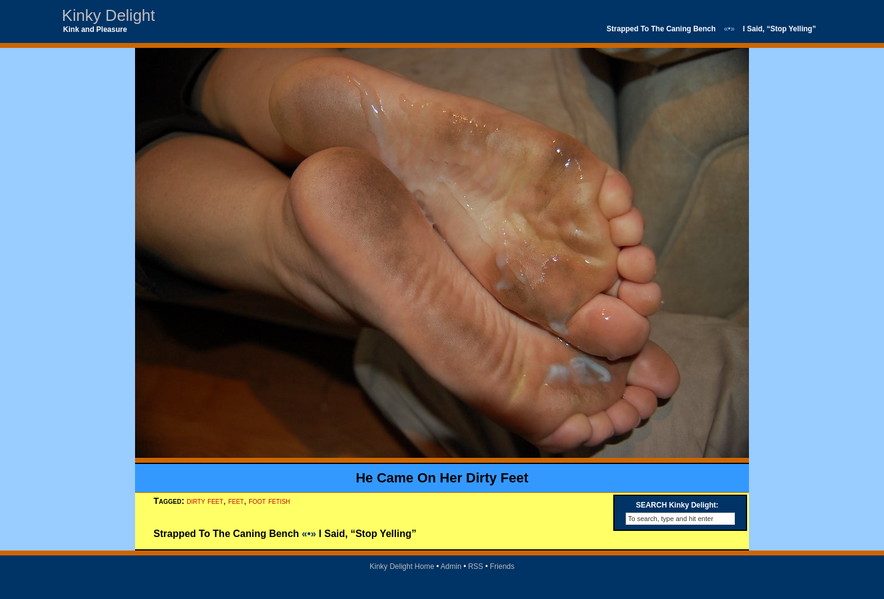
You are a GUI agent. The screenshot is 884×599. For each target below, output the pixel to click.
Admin (451, 566)
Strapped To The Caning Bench (661, 29)
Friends (502, 566)
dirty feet (205, 501)
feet (236, 501)
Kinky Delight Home (402, 566)
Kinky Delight (108, 15)
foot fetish (269, 501)
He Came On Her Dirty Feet (441, 477)
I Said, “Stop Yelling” (779, 29)
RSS (475, 566)
